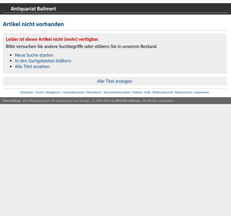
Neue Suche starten (34, 55)
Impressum (201, 92)
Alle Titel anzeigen (115, 81)
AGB (147, 92)
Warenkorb (93, 92)
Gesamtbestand (73, 92)
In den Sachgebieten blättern (43, 61)
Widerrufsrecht (162, 92)
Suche (39, 92)
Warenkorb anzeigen (212, 29)
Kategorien (53, 92)
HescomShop (11, 101)
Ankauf (137, 92)
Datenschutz (183, 92)
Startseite (26, 92)
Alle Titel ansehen (32, 66)
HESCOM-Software (127, 101)
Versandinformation (116, 92)
